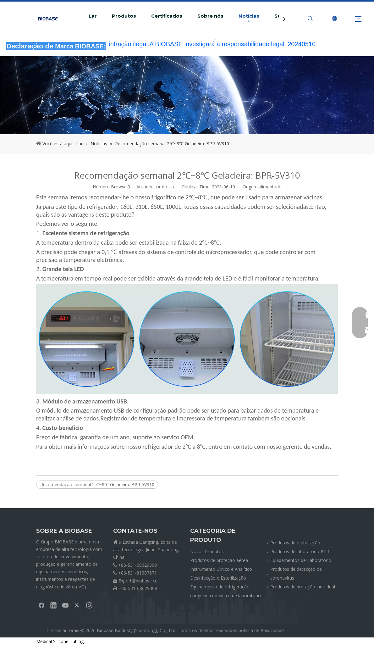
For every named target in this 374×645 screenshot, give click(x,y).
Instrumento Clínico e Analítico (221, 569)
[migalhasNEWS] (187, 95)
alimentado (270, 187)
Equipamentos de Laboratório (300, 560)
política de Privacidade (261, 630)
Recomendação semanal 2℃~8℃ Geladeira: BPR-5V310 (97, 484)
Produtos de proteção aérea (219, 560)
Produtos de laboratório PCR (299, 551)
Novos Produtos (207, 551)
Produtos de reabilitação (295, 543)
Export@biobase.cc (137, 581)
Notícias (249, 16)
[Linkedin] (53, 605)
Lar (93, 16)
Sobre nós (210, 16)
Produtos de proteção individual (302, 587)
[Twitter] (77, 605)
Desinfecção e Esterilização (218, 578)
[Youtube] (65, 605)
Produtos (124, 16)
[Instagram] (89, 605)
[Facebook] (41, 605)
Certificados (166, 16)
